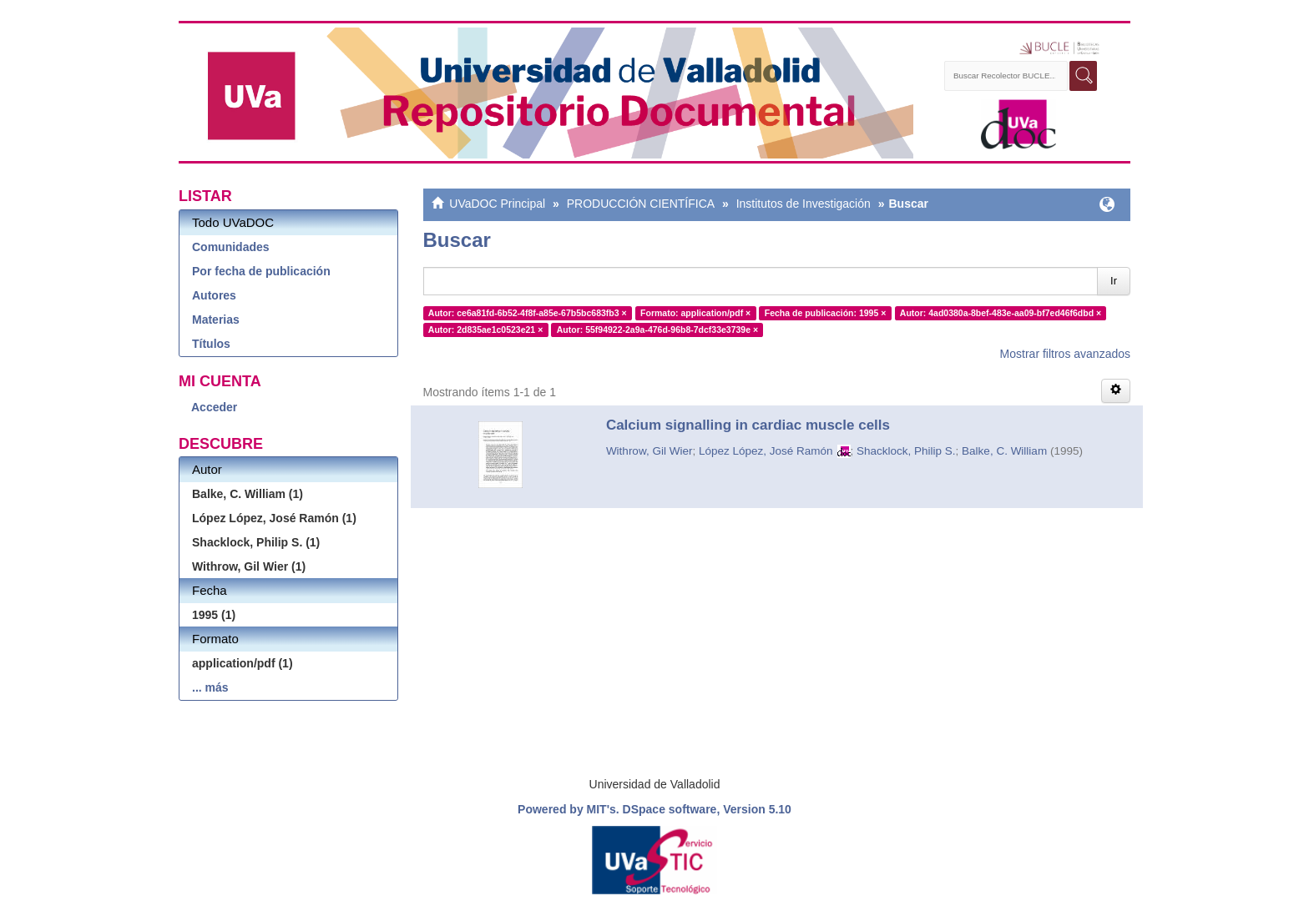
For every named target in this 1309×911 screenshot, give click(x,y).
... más (210, 687)
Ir (1113, 280)
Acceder (214, 407)
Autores (214, 295)
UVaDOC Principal (497, 203)
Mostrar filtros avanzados (1065, 353)
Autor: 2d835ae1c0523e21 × (485, 330)
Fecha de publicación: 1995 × (826, 313)
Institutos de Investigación (803, 203)
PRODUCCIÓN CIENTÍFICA (641, 203)
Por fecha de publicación (261, 271)
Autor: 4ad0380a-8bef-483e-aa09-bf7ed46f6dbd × (1000, 313)
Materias (216, 319)
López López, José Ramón (766, 451)
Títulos (211, 343)
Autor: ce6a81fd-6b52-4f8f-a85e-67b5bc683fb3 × (527, 313)
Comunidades (231, 247)
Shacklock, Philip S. (906, 451)
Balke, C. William (1004, 451)
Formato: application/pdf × (695, 313)
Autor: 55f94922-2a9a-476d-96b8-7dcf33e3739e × (657, 330)
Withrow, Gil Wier (649, 451)
